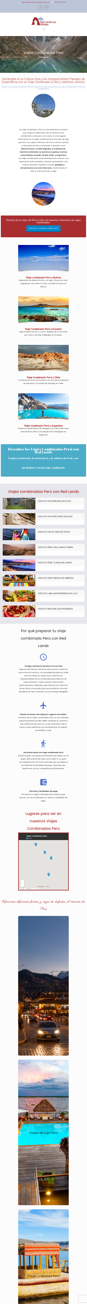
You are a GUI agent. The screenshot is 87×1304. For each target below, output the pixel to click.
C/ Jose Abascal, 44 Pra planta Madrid (38, 1271)
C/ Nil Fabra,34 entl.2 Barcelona (35, 1258)
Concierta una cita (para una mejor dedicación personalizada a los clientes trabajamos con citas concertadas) (45, 1281)
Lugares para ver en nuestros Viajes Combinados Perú (43, 843)
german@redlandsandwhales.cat (35, 2)
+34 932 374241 (59, 2)
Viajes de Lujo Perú (43, 966)
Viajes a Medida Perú (43, 1000)
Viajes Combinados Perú (43, 1035)
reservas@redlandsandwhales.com (36, 1265)
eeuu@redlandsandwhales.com (35, 1274)
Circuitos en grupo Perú (43, 931)
